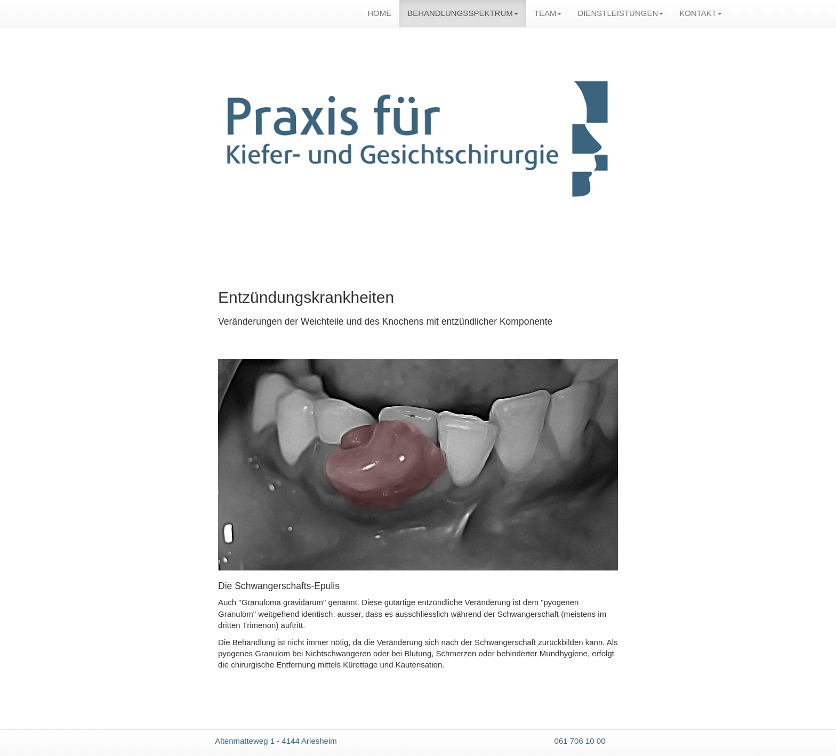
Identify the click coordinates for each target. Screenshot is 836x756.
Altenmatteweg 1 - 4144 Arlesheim (275, 740)
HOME (379, 13)
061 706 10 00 (580, 740)
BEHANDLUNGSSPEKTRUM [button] (462, 13)
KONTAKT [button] (700, 13)
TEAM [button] (548, 13)
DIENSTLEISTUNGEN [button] (620, 13)
